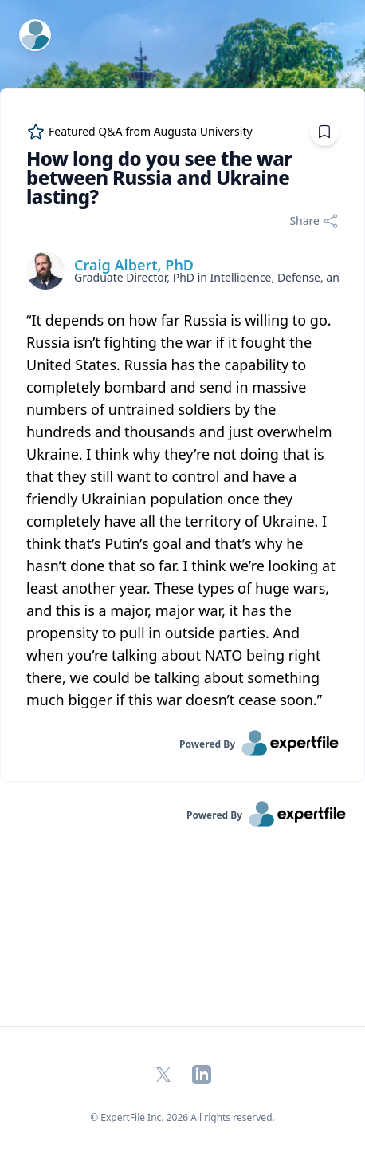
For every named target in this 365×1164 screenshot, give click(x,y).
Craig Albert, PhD (134, 264)
